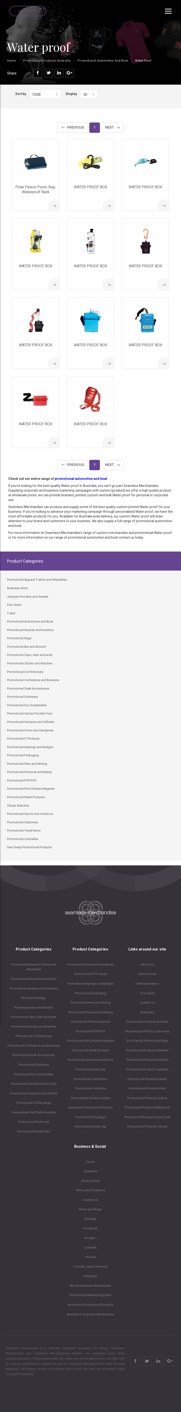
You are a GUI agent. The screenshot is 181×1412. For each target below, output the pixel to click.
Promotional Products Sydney (147, 1098)
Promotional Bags (33, 998)
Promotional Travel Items (90, 1079)
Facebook (90, 1228)
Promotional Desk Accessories (33, 1055)
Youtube (90, 1257)
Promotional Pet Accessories (90, 1021)
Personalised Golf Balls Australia (34, 1112)
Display (71, 94)
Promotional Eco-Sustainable (33, 1074)
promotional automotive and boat (81, 479)
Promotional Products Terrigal (147, 1126)
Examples (147, 1012)
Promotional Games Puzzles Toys (33, 1083)
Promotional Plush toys (33, 1122)
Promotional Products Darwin (147, 1079)
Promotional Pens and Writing (90, 1002)
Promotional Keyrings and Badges (90, 983)
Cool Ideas (147, 993)
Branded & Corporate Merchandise (90, 1314)
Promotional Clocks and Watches (33, 1026)
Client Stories (147, 974)
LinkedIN (90, 1247)
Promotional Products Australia (46, 60)
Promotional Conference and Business (34, 1045)
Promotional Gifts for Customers (147, 1031)
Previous (75, 127)
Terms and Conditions (90, 1190)
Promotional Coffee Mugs (33, 1102)
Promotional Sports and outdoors (90, 1059)
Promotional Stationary (90, 1069)
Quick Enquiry (28, 10)
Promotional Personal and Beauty (90, 1012)
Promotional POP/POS (90, 1031)
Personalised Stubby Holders (90, 1098)
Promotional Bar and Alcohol (33, 1007)
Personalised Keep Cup (90, 1126)
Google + (90, 1238)
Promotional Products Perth (147, 1088)
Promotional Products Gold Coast (147, 1117)
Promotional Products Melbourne (147, 1107)
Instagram (90, 1276)
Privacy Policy (90, 1181)
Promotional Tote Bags (90, 1117)
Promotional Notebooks (33, 1131)
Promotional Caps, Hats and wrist (33, 1017)
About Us (147, 964)
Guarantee (90, 1171)
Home (11, 60)
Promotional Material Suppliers (90, 1295)
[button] (45, 94)
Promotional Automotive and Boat (103, 60)
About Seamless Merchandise (90, 1285)
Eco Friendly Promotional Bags (147, 1040)
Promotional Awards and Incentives (34, 988)
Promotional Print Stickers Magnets (90, 1040)
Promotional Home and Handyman (90, 964)
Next (109, 127)
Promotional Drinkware (33, 1064)
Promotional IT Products (90, 974)
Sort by (20, 94)
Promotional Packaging (90, 993)
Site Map (90, 1219)
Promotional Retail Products (90, 1050)
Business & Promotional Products (90, 1304)
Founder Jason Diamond (90, 1266)
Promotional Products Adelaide (147, 1050)
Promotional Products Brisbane (147, 1059)
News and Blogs (90, 1209)
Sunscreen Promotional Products (90, 1107)
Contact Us (147, 1002)
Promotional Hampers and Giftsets (33, 1093)
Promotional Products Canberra (147, 1069)
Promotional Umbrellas (90, 1088)
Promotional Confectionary (34, 1036)
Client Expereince (147, 983)
